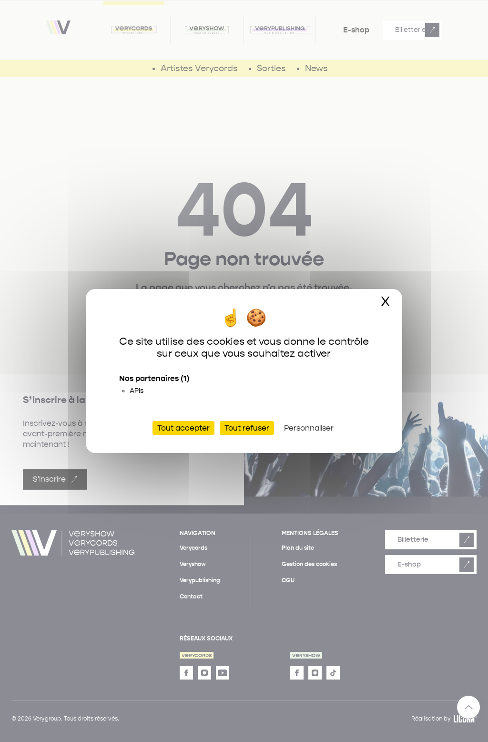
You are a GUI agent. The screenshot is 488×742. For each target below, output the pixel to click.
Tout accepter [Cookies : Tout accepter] (183, 428)
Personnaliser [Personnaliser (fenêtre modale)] (309, 428)
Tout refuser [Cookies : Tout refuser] (246, 428)
